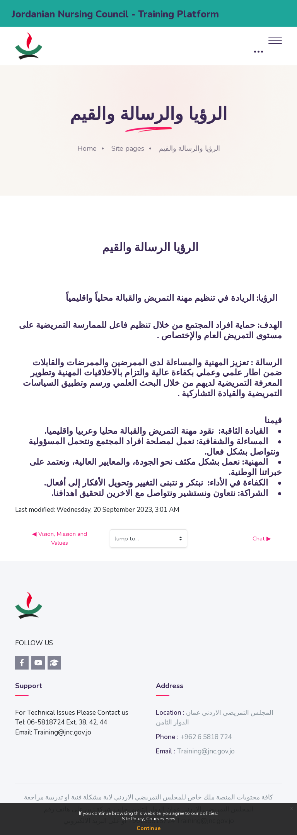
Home (87, 148)
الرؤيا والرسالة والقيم (189, 148)
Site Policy (133, 819)
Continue (148, 828)
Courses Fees (161, 819)
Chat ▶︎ (262, 538)
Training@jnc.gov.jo (206, 751)
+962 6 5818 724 (206, 737)
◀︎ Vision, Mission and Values (60, 538)
